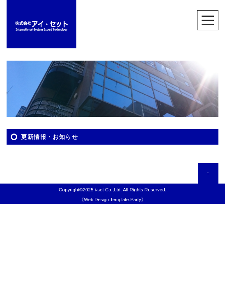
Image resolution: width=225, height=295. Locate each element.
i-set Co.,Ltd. (108, 189)
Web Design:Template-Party (112, 199)
